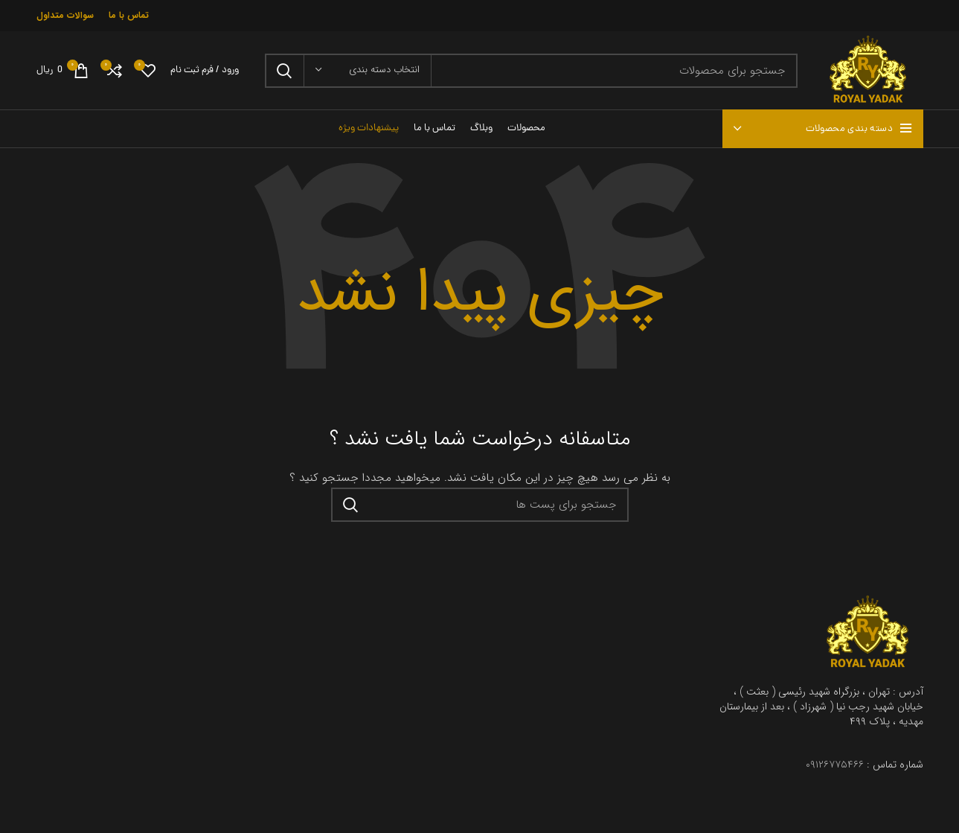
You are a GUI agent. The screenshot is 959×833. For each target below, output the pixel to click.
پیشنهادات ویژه (369, 128)
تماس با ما (129, 15)
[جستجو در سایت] (531, 71)
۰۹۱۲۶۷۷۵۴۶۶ (835, 764)
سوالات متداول (65, 15)
